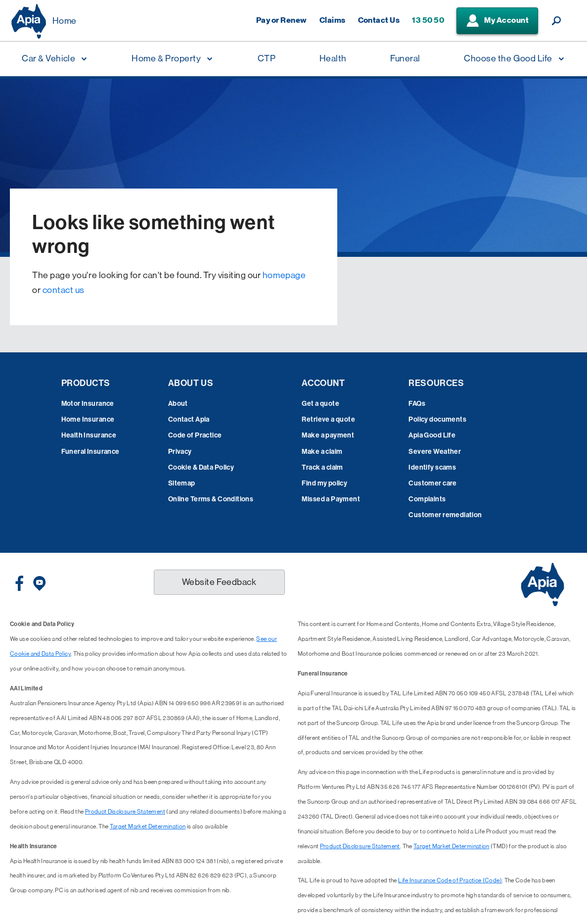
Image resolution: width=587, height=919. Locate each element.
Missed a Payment (331, 499)
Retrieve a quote (328, 419)
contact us (64, 290)
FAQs (416, 403)
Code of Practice (195, 435)
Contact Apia (189, 419)
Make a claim (322, 451)
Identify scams (432, 467)
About (178, 403)
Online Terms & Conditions (211, 499)
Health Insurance (89, 435)
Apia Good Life (431, 435)
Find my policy (324, 483)
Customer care (432, 483)
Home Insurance (88, 419)
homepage (284, 275)
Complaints (427, 499)
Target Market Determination (148, 826)
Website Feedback (219, 582)
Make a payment (328, 435)
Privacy (180, 451)
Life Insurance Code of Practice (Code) (450, 880)
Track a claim (322, 467)
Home (64, 21)
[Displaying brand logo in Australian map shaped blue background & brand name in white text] (28, 21)
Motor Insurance (87, 403)
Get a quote (320, 403)
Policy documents (437, 419)
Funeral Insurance (90, 451)
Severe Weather (434, 451)
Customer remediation (445, 515)
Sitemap (181, 483)
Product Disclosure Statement (125, 811)
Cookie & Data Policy (201, 467)
